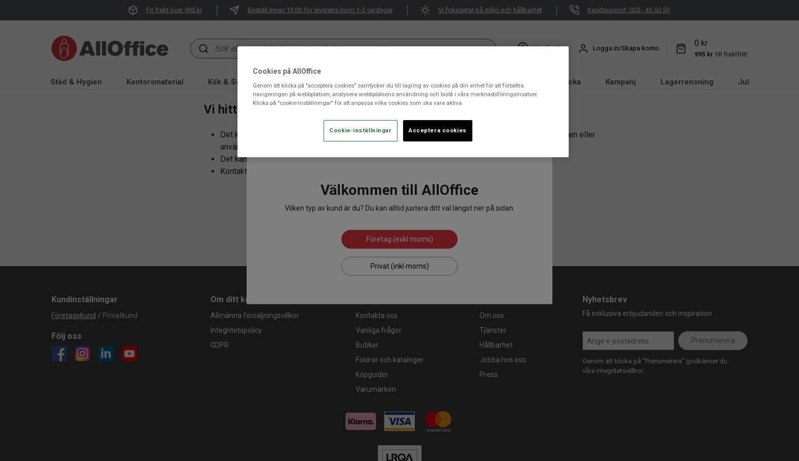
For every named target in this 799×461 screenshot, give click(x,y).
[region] (403, 102)
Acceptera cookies (438, 130)
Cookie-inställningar (360, 130)
